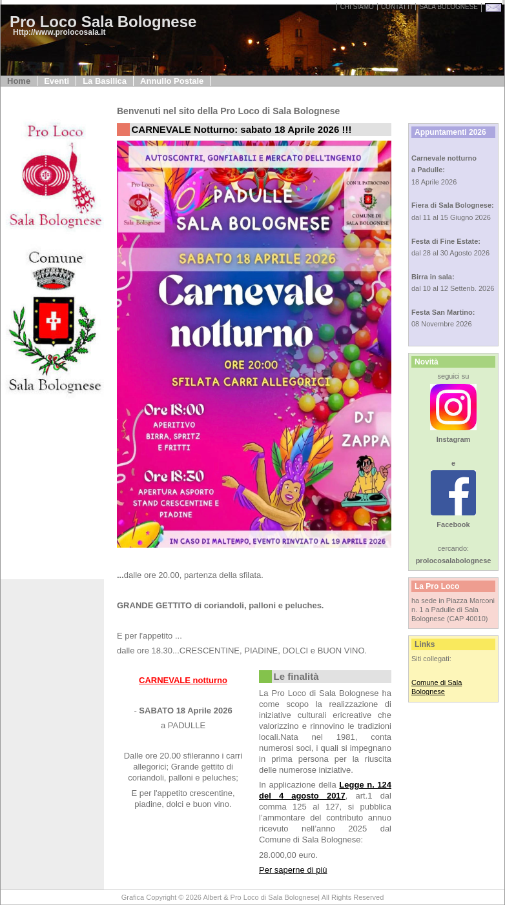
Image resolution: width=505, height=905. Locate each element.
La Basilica (105, 81)
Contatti (397, 6)
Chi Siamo (357, 6)
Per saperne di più (293, 870)
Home (18, 81)
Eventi (56, 81)
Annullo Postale (171, 81)
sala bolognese (448, 6)
